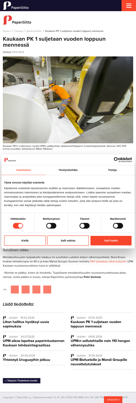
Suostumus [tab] (23, 169)
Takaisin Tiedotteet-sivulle (22, 380)
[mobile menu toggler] (128, 5)
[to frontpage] (68, 20)
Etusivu (7, 31)
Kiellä (25, 240)
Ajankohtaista (34, 31)
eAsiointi (112, 399)
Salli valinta (68, 240)
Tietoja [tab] (112, 169)
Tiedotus (18, 31)
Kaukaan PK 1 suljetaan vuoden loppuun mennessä (96, 324)
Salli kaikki (111, 240)
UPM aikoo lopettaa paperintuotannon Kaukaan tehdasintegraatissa (33, 343)
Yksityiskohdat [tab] (67, 169)
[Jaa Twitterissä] (26, 289)
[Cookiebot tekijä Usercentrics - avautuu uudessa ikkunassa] (116, 159)
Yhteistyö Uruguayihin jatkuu (26, 360)
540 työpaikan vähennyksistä (108, 261)
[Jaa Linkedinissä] (36, 289)
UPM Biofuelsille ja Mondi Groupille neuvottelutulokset (99, 362)
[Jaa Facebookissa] (15, 289)
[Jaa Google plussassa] (47, 289)
